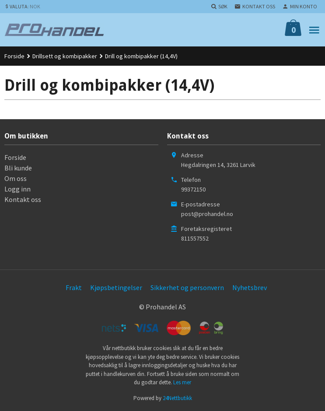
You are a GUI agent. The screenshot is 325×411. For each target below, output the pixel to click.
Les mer (182, 382)
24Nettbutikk (177, 398)
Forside (14, 56)
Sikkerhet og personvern (187, 287)
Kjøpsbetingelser (116, 287)
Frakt (74, 287)
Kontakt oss (22, 199)
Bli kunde (18, 167)
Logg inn (17, 188)
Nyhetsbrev (249, 287)
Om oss (15, 178)
